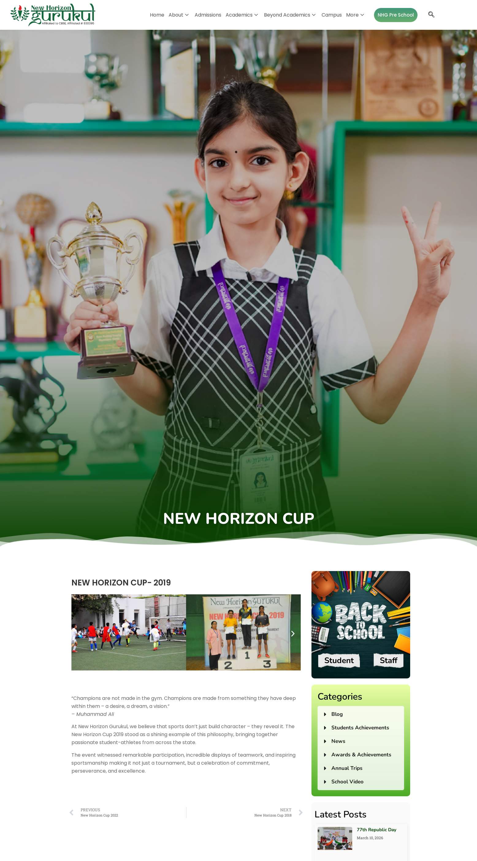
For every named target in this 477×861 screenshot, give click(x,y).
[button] (79, 633)
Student (339, 660)
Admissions (208, 14)
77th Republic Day (376, 830)
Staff (388, 660)
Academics (242, 14)
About (179, 14)
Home (157, 14)
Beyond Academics (289, 14)
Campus (332, 14)
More (355, 14)
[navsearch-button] (431, 15)
